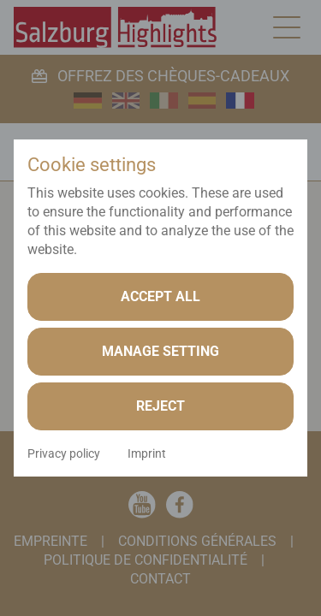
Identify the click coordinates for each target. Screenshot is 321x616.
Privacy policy (63, 453)
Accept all (160, 296)
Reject (160, 406)
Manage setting (160, 351)
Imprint (147, 453)
